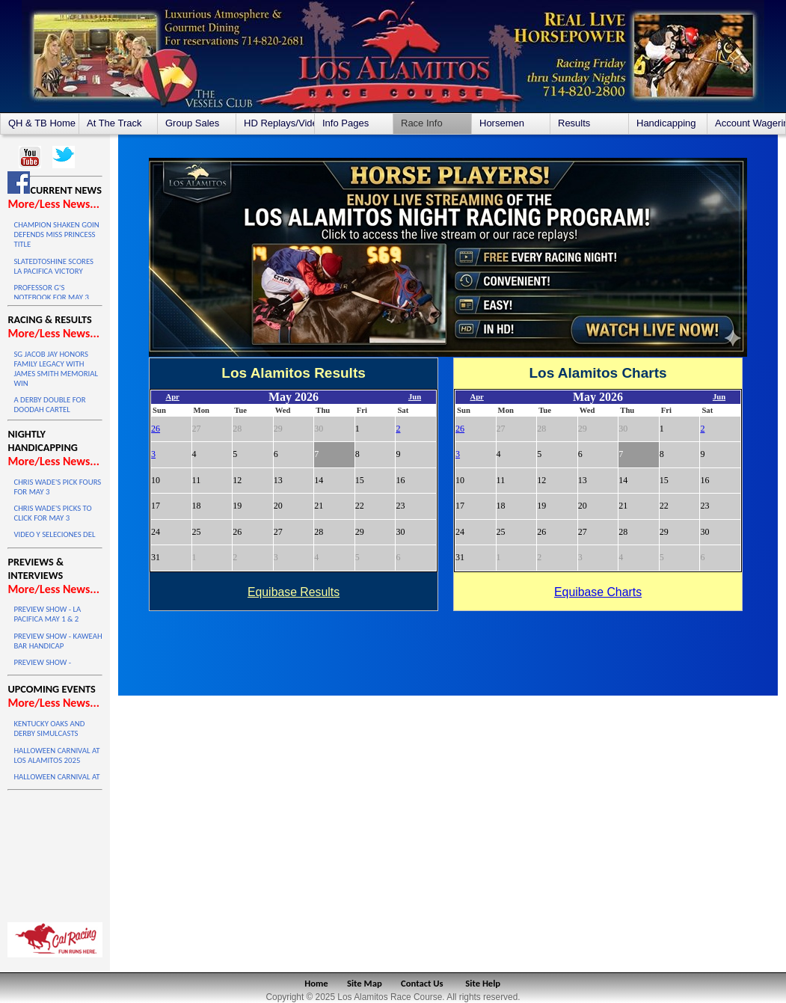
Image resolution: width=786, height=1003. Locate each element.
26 (155, 428)
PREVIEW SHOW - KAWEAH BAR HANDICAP (57, 641)
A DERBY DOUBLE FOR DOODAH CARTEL (49, 404)
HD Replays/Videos (279, 123)
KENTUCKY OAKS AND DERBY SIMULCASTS (49, 728)
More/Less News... (53, 204)
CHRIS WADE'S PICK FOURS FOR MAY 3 (57, 487)
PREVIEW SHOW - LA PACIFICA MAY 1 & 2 (47, 614)
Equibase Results (294, 592)
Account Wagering (750, 123)
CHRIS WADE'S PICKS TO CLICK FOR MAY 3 (52, 513)
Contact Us (422, 983)
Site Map (364, 983)
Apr (172, 397)
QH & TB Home (42, 123)
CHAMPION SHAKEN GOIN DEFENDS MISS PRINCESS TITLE (56, 234)
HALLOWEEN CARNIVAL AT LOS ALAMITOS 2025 (56, 755)
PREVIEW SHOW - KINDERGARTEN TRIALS (51, 667)
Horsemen (501, 123)
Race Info (422, 123)
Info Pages (345, 123)
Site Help (482, 983)
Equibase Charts (598, 592)
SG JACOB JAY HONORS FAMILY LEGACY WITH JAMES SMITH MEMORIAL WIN (55, 368)
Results (574, 123)
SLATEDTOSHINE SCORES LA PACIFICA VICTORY (53, 266)
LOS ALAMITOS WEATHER (54, 853)
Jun (414, 397)
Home (316, 983)
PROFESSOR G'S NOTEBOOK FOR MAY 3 (50, 292)
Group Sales (192, 123)
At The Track (114, 123)
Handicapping (666, 123)
